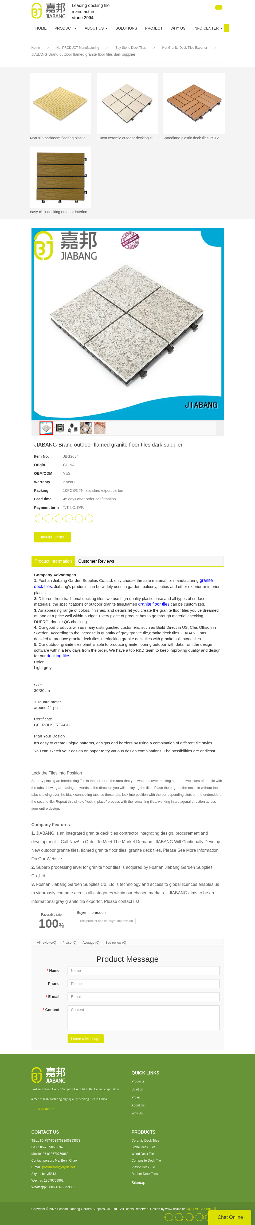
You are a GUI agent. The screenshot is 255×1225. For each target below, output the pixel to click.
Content (50, 1010)
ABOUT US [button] (96, 28)
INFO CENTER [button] (208, 28)
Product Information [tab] (53, 561)
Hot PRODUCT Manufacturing (78, 48)
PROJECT (153, 28)
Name (53, 970)
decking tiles (58, 656)
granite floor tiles (154, 604)
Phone (54, 983)
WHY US (178, 28)
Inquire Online (52, 537)
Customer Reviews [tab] (96, 561)
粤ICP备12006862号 (202, 1209)
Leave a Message (86, 1039)
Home (36, 48)
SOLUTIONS (126, 28)
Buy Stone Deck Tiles (131, 48)
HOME (41, 28)
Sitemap (138, 1183)
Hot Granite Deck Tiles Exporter (185, 48)
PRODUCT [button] (66, 28)
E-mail (52, 997)
